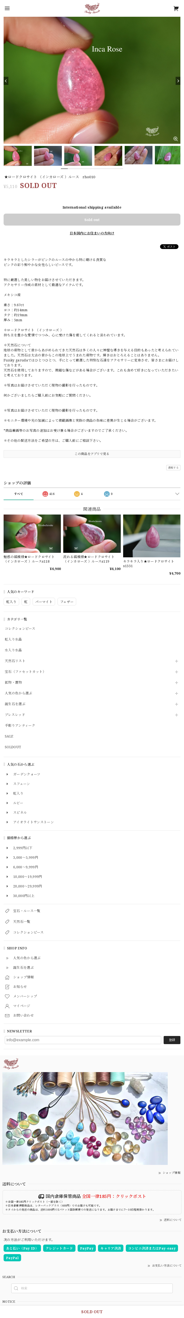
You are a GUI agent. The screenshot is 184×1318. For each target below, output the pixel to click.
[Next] (178, 81)
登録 (172, 1040)
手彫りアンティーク (20, 726)
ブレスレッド (15, 715)
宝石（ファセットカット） (25, 672)
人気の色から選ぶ (18, 693)
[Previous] (6, 81)
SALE (9, 736)
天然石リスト (15, 661)
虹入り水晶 (13, 639)
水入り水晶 (13, 650)
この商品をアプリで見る (92, 454)
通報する (173, 467)
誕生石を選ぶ (15, 704)
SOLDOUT (13, 747)
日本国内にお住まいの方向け (92, 233)
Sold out (92, 219)
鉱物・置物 (13, 683)
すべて (18, 494)
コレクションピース (20, 629)
